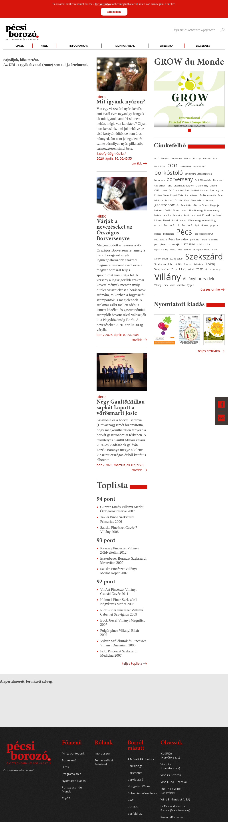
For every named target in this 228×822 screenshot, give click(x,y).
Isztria (157, 215)
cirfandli (214, 185)
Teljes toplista (132, 663)
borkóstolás (199, 166)
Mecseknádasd (170, 220)
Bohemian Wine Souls (142, 793)
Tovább (137, 163)
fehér (220, 195)
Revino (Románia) (172, 817)
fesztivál (169, 200)
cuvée (164, 190)
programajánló (175, 244)
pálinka (204, 225)
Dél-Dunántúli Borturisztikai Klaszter (188, 190)
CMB (156, 190)
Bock (214, 158)
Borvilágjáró (135, 780)
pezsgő (157, 233)
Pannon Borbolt (172, 225)
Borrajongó (135, 766)
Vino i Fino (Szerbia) (173, 782)
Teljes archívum (209, 351)
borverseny (180, 179)
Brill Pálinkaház (203, 180)
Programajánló (71, 774)
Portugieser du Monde (72, 789)
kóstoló (157, 220)
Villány (167, 277)
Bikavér (207, 158)
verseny (216, 269)
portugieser (160, 244)
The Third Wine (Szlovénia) (171, 791)
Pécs (184, 232)
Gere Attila (186, 205)
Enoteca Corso (161, 195)
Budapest (218, 180)
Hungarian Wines (139, 786)
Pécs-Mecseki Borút (203, 233)
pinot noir (195, 239)
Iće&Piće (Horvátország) (170, 755)
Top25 (66, 798)
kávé (186, 215)
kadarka (167, 215)
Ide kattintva (103, 4)
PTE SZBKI (189, 244)
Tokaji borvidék (162, 269)
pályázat (214, 225)
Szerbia (188, 264)
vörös (172, 285)
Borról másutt (136, 746)
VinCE (131, 800)
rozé (180, 249)
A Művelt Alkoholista (141, 759)
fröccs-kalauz (197, 200)
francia (178, 200)
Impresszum (103, 753)
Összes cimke (210, 289)
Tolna (174, 269)
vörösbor (181, 285)
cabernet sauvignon (184, 185)
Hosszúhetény (211, 210)
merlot (183, 220)
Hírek (44, 46)
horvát (184, 210)
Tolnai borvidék (187, 269)
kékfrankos (213, 215)
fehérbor (158, 200)
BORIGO (133, 807)
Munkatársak (125, 46)
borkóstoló (168, 172)
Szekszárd (204, 256)
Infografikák (78, 46)
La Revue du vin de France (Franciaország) (175, 808)
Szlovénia (198, 264)
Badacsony (176, 158)
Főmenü (72, 743)
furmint (210, 200)
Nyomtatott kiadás (74, 781)
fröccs (186, 200)
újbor (208, 269)
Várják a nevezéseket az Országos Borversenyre (114, 230)
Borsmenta (135, 773)
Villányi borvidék (198, 278)
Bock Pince (159, 166)
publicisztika (203, 244)
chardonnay (202, 185)
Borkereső (69, 760)
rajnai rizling (161, 249)
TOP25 (200, 269)
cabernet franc (163, 185)
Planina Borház (210, 239)
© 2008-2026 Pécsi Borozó (18, 770)
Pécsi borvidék (178, 239)
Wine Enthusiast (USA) (175, 799)
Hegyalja (214, 205)
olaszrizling (209, 220)
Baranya (197, 158)
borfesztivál (186, 166)
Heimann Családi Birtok (166, 210)
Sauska (187, 249)
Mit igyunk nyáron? (121, 102)
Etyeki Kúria (176, 195)
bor (172, 164)
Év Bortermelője (208, 195)
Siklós (215, 249)
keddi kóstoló (197, 215)
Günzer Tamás (200, 205)
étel (186, 195)
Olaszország (194, 220)
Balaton (187, 158)
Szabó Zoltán (176, 258)
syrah (165, 258)
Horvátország (195, 210)
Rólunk (103, 743)
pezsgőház (168, 233)
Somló (157, 258)
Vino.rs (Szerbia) (171, 775)
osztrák (158, 225)
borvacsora (159, 180)
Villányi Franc (161, 285)
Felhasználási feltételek (104, 762)
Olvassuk (171, 743)
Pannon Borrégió (190, 225)
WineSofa (166, 46)
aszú (156, 158)
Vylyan (190, 285)
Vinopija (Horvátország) (170, 766)
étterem (194, 195)
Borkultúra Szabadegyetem (198, 173)
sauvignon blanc (201, 249)
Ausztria (165, 158)
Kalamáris (177, 215)
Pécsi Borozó (160, 239)
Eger (212, 190)
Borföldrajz (135, 814)
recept (173, 249)
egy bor (219, 190)
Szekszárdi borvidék (168, 264)
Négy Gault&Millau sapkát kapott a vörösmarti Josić (121, 407)
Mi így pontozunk (73, 753)
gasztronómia (166, 204)
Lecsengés (203, 46)
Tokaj (210, 263)
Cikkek (20, 46)
